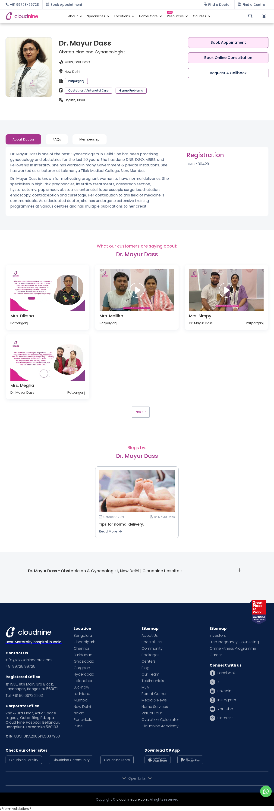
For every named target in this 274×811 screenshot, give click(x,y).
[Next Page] (140, 412)
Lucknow (81, 687)
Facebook (226, 673)
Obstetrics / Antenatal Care (88, 90)
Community (152, 648)
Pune (78, 726)
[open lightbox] (47, 290)
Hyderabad (84, 674)
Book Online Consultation (228, 57)
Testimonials (153, 681)
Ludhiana (82, 694)
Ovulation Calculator (160, 720)
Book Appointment (228, 42)
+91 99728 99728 (20, 666)
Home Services (155, 707)
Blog (145, 668)
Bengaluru (83, 635)
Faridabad (83, 655)
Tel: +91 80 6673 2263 (24, 696)
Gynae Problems (131, 90)
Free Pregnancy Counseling (234, 642)
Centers (149, 661)
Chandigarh (84, 642)
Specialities (152, 642)
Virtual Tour (152, 713)
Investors (218, 635)
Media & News (154, 700)
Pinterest (225, 718)
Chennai (81, 648)
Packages (150, 655)
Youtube (225, 709)
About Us (150, 635)
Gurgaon (82, 668)
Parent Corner (154, 694)
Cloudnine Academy (160, 726)
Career (216, 655)
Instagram (226, 700)
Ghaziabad (84, 661)
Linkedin (224, 691)
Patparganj (76, 81)
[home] (34, 16)
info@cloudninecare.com (29, 660)
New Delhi (82, 707)
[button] (72, 16)
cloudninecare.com (132, 799)
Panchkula (83, 720)
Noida (79, 713)
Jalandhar (83, 681)
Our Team (150, 674)
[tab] (23, 139)
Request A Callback (228, 73)
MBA (145, 687)
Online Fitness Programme (233, 648)
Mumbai (81, 700)
